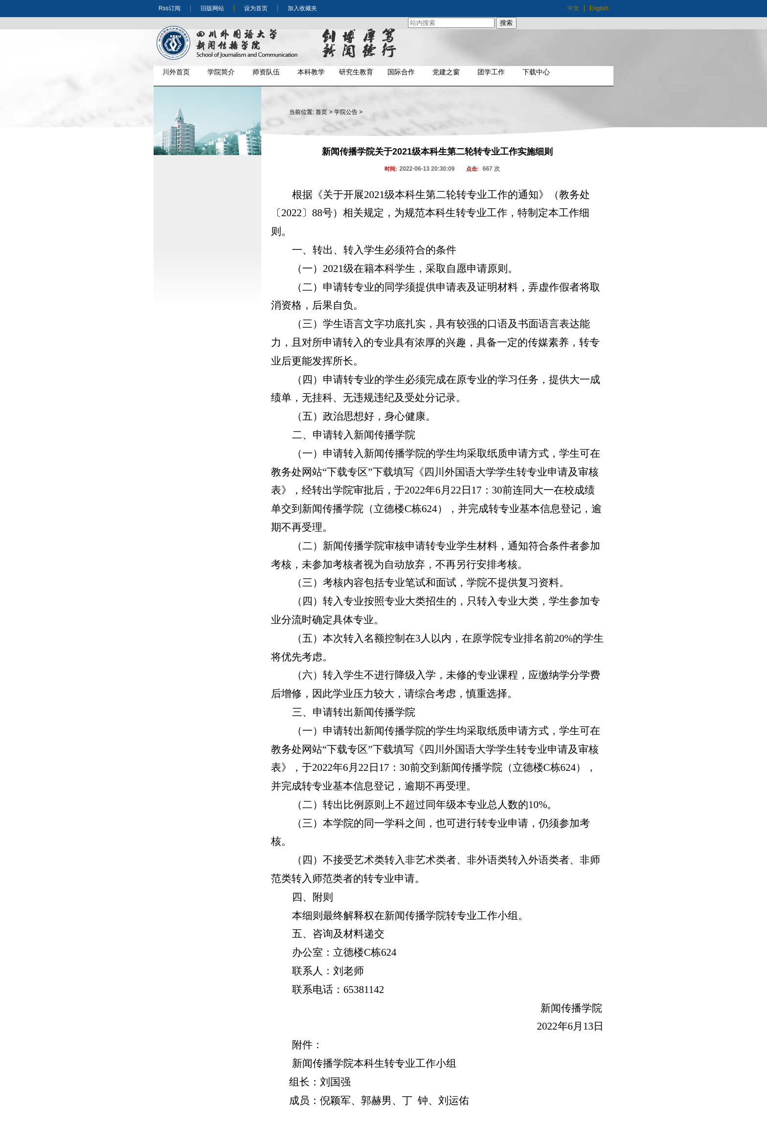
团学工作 (491, 72)
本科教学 (311, 72)
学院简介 (221, 72)
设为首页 (256, 8)
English (599, 8)
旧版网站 (212, 8)
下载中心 (536, 72)
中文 (573, 8)
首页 (321, 112)
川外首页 (176, 72)
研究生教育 (356, 72)
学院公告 (346, 112)
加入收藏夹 (302, 8)
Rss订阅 (169, 8)
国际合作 (401, 72)
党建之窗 (446, 72)
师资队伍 (266, 72)
